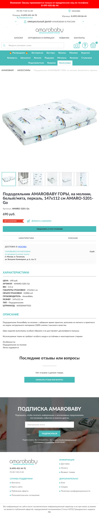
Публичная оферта (19, 491)
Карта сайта (16, 487)
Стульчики (86, 58)
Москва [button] (22, 247)
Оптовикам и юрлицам (41, 38)
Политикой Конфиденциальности (63, 440)
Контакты (79, 38)
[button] (25, 17)
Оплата (64, 468)
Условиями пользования (44, 442)
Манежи (73, 53)
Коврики (51, 63)
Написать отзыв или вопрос (49, 380)
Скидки (64, 487)
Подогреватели (36, 63)
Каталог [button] (18, 38)
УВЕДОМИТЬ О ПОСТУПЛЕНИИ (49, 229)
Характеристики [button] (26, 238)
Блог (63, 483)
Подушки (49, 58)
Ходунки (85, 53)
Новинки (64, 38)
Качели (37, 58)
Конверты (12, 58)
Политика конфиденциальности (75, 491)
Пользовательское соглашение (25, 495)
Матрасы (61, 58)
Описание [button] (73, 238)
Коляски (74, 58)
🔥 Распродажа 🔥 (18, 53)
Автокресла (37, 53)
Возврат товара (68, 472)
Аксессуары (65, 63)
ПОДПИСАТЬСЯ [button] (49, 434)
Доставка (65, 464)
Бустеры (51, 53)
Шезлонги (25, 58)
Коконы (62, 53)
